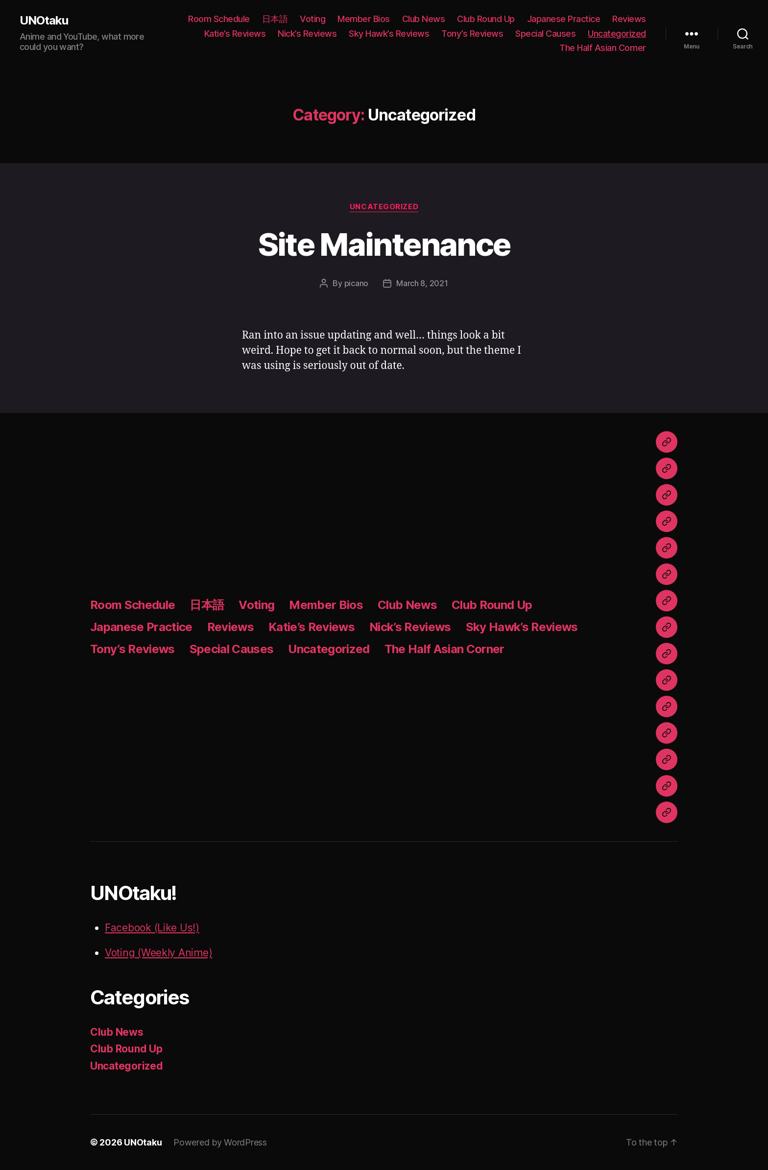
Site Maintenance (384, 244)
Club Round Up (486, 19)
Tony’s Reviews (472, 33)
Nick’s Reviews (307, 33)
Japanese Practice (563, 19)
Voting (312, 19)
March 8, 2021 (422, 283)
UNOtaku (44, 20)
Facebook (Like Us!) (152, 928)
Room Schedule (219, 19)
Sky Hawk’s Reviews (389, 33)
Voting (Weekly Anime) (158, 953)
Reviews (629, 19)
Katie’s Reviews (235, 33)
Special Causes (545, 33)
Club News (423, 19)
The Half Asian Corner (602, 48)
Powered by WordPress (220, 1142)
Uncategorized (617, 33)
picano (356, 283)
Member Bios (363, 19)
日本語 (275, 19)
